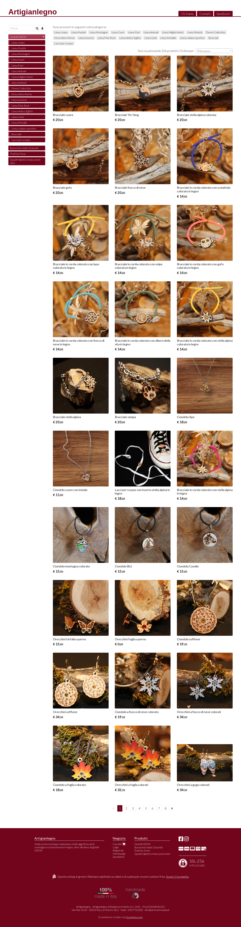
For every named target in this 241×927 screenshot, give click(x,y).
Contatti (205, 14)
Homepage (119, 853)
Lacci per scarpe (63, 43)
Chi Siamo (187, 14)
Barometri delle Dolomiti (24, 148)
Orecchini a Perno (64, 37)
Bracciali (213, 37)
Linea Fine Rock (107, 37)
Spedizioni (223, 14)
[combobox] (214, 50)
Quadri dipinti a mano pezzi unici (25, 161)
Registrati (118, 850)
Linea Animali (151, 32)
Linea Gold (150, 37)
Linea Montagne (98, 32)
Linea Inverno (86, 37)
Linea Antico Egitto (130, 37)
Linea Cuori (117, 32)
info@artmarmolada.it (157, 909)
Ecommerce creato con (120, 917)
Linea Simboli (194, 32)
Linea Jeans (61, 32)
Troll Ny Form (18, 153)
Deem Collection (215, 32)
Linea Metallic (168, 37)
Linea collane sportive (192, 37)
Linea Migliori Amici (173, 32)
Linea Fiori (134, 32)
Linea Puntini (78, 32)
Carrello (119, 844)
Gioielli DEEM (18, 36)
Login (116, 847)
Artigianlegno (32, 12)
